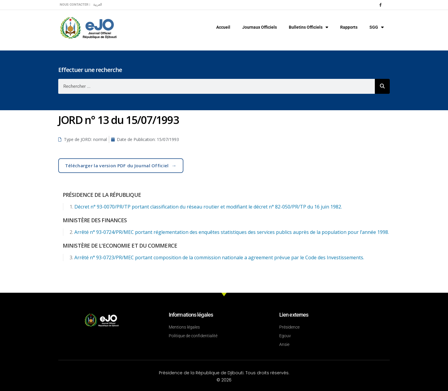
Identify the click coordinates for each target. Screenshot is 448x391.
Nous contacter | (75, 5)
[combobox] (216, 86)
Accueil (223, 27)
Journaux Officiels (259, 27)
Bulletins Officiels (308, 27)
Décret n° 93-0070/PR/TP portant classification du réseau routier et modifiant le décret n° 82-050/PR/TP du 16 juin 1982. (208, 206)
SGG (376, 27)
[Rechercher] (382, 86)
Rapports (349, 27)
